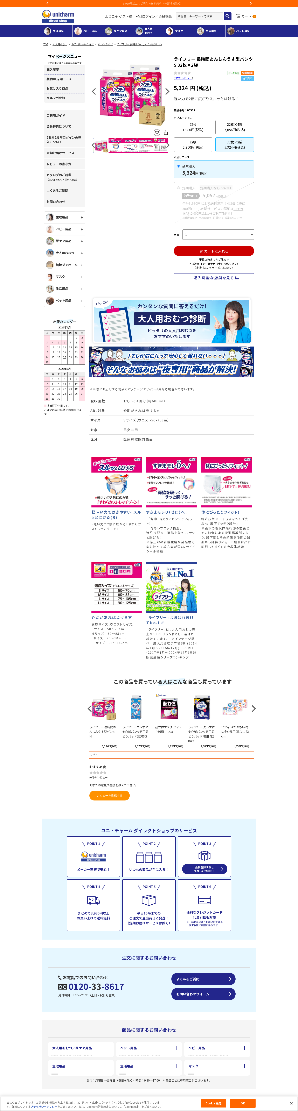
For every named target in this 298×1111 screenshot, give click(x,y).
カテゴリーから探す (82, 44)
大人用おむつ (60, 44)
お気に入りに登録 (157, 132)
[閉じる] (291, 1103)
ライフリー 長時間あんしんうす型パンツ (139, 44)
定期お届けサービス (60, 153)
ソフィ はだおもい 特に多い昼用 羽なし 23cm (235, 731)
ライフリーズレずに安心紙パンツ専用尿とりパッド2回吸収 (135, 731)
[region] (149, 1103)
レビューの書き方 (59, 164)
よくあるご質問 (57, 190)
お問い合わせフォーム (192, 993)
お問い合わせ (56, 201)
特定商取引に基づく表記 (101, 1094)
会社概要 (57, 1094)
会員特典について (59, 126)
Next (251, 3)
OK (243, 1103)
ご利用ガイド (56, 115)
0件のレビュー (183, 78)
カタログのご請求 (62, 177)
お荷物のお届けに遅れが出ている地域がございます (145, 3)
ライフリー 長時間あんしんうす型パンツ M (102, 731)
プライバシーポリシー (43, 1107)
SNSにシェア (166, 132)
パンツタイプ (105, 44)
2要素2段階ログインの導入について (64, 139)
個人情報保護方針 (151, 1094)
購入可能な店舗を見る (214, 277)
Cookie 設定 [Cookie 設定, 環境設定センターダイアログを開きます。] (214, 1103)
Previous (47, 3)
